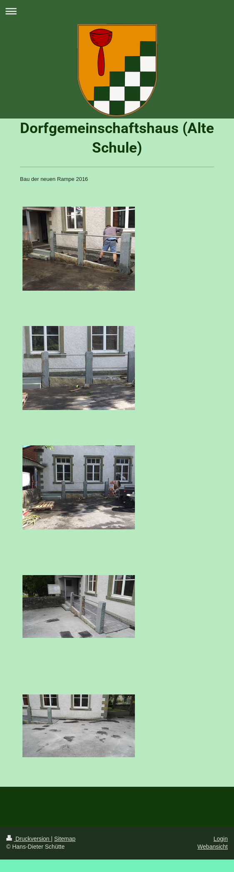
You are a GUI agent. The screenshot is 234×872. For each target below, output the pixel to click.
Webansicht (212, 846)
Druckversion (28, 838)
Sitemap (64, 838)
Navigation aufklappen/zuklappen (117, 11)
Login (221, 838)
